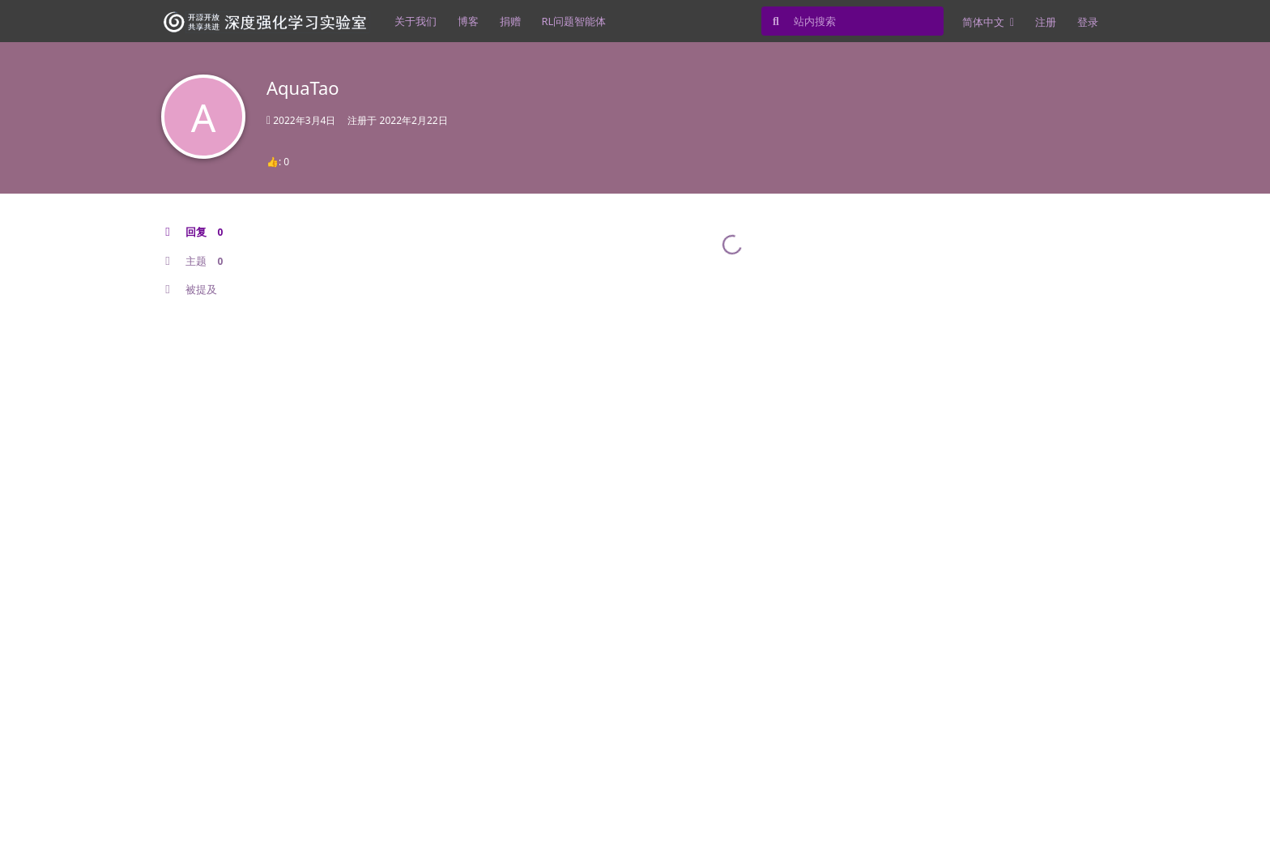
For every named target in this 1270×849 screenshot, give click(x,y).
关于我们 (415, 21)
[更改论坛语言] (988, 21)
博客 (468, 21)
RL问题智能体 (574, 21)
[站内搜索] (852, 21)
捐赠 (510, 21)
